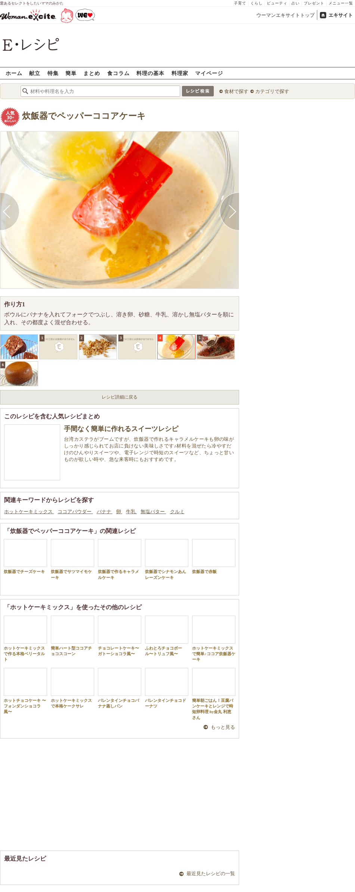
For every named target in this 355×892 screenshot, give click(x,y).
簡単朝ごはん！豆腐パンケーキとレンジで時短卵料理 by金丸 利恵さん (213, 694)
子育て (240, 3)
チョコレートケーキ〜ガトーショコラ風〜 (119, 636)
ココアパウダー (75, 511)
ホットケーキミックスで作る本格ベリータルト (25, 639)
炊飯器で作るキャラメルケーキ (119, 559)
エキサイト (340, 15)
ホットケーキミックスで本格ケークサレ (72, 688)
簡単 (71, 73)
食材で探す (236, 91)
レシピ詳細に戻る (120, 397)
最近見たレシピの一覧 (210, 873)
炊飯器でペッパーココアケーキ (84, 116)
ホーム (14, 73)
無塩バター (153, 511)
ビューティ (277, 3)
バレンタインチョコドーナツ (166, 688)
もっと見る (223, 727)
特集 (53, 73)
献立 (34, 73)
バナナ (104, 511)
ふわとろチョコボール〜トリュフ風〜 (166, 636)
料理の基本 (150, 73)
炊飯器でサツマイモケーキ (72, 559)
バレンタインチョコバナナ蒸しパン (119, 688)
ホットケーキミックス (29, 511)
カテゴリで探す (272, 91)
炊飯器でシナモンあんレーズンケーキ (166, 559)
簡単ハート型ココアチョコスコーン (72, 636)
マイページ (209, 73)
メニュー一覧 (340, 3)
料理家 (180, 73)
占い (295, 3)
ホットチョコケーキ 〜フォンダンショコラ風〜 (25, 691)
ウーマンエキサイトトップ (285, 15)
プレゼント (314, 3)
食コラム (118, 73)
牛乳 (131, 511)
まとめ (91, 73)
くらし (256, 3)
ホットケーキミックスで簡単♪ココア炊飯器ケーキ (213, 639)
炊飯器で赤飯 (213, 556)
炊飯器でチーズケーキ (25, 556)
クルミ (177, 511)
